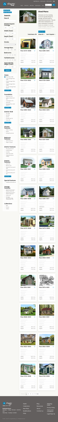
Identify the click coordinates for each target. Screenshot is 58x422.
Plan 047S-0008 (25, 50)
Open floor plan (9, 153)
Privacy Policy (51, 405)
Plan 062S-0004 (25, 345)
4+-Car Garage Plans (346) (11, 87)
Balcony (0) (8, 165)
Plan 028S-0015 (44, 50)
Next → (38, 392)
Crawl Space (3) (9, 100)
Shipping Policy (49, 402)
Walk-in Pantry (9, 130)
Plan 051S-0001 (25, 286)
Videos (7, 208)
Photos (7, 207)
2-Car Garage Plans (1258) (10, 82)
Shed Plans (7, 10)
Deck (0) (8, 164)
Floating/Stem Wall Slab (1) (10, 104)
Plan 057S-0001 (44, 286)
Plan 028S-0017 (44, 198)
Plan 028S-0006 (25, 198)
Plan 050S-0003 (25, 256)
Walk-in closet (9, 142)
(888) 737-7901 (7, 404)
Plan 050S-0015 (44, 109)
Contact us (40, 409)
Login (34, 1)
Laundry (8, 152)
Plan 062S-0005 (44, 345)
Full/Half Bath (9, 150)
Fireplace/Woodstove (11, 182)
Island (7, 131)
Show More (7, 90)
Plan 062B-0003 (25, 315)
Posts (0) (8, 120)
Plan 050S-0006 (44, 256)
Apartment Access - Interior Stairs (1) (10, 193)
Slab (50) (8, 102)
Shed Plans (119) (9, 77)
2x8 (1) (7, 116)
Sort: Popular (50, 34)
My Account (43, 1)
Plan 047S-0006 (25, 227)
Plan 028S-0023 (25, 109)
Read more (41, 31)
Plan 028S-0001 (25, 168)
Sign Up (37, 1)
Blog (38, 402)
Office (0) (8, 195)
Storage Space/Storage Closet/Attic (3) (9, 198)
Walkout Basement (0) (10, 98)
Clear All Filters (8, 12)
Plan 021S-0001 (43, 139)
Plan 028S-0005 (44, 168)
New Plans (32, 5)
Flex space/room (10, 148)
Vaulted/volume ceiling (9, 156)
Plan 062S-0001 (44, 315)
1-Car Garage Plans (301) (10, 79)
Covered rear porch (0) (10, 170)
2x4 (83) (8, 113)
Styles (22, 5)
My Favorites (49, 1)
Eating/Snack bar (10, 133)
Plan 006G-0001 (25, 139)
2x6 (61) (8, 115)
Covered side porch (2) (10, 173)
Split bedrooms (9, 140)
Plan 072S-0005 (44, 80)
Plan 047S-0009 (44, 227)
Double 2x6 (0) (9, 118)
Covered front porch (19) (10, 168)
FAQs (43, 5)
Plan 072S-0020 (44, 374)
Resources (40, 404)
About (38, 406)
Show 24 (41, 34)
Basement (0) (9, 96)
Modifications (38, 5)
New (7, 205)
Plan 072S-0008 (25, 374)
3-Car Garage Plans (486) (10, 85)
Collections (26, 5)
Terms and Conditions (50, 408)
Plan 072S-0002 (25, 80)
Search (7, 70)
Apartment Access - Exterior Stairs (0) (10, 190)
